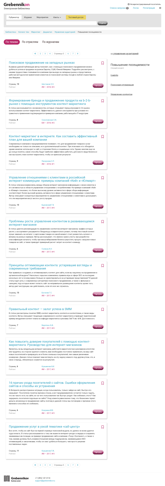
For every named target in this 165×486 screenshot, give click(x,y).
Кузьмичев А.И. (48, 366)
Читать (98, 85)
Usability (114, 75)
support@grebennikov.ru (45, 481)
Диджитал (47, 32)
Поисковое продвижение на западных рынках (42, 62)
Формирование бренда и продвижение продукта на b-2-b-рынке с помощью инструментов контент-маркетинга (50, 102)
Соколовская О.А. (49, 120)
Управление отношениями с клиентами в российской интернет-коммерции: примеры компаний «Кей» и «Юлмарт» (52, 179)
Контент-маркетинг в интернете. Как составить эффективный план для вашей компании (53, 137)
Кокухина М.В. (47, 410)
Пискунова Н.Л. (48, 161)
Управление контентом (121, 94)
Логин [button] (136, 8)
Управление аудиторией (64, 32)
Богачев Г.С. (47, 293)
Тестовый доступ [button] (75, 17)
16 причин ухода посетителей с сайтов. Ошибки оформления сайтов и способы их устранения (52, 384)
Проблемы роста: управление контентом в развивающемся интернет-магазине (51, 223)
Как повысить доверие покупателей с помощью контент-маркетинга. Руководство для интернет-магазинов (49, 343)
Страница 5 (59, 53)
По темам (12, 41)
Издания (28, 17)
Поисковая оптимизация (122, 85)
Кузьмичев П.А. (48, 451)
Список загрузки (119, 8)
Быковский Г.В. (48, 205)
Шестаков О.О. (48, 84)
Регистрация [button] (149, 8)
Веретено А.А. (47, 325)
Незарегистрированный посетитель (144, 4)
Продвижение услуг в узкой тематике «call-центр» (44, 426)
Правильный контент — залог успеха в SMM (40, 309)
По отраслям (30, 41)
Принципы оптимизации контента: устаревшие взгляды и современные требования (50, 266)
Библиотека (11, 32)
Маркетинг (35, 32)
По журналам (50, 41)
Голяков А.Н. (47, 249)
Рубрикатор (14, 17)
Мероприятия (42, 17)
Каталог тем (23, 32)
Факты (57, 17)
